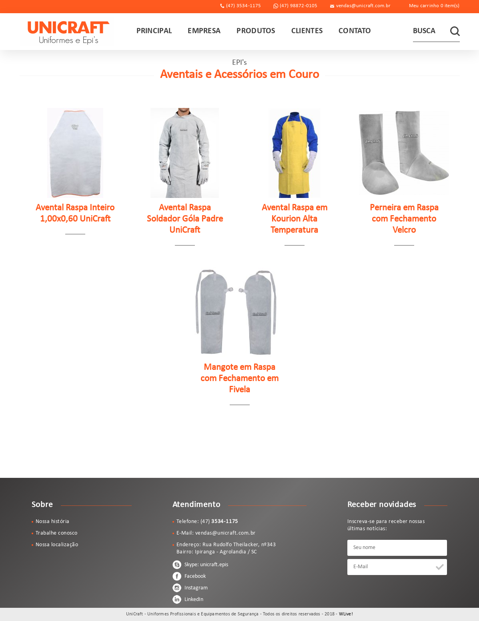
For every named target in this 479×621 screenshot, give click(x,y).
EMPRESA (204, 31)
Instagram (190, 587)
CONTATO (355, 31)
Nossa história (53, 522)
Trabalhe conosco (57, 533)
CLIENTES (307, 31)
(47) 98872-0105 (299, 5)
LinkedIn (187, 599)
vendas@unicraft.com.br (363, 5)
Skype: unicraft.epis (200, 564)
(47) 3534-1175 (243, 5)
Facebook (189, 576)
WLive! (346, 614)
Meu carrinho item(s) (434, 5)
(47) (219, 522)
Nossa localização (57, 545)
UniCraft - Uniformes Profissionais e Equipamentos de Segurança (67, 31)
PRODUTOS (255, 31)
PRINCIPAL (154, 31)
